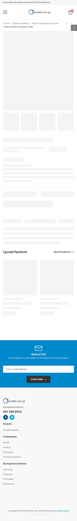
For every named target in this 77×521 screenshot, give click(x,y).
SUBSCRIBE (37, 379)
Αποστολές (8, 469)
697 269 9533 (12, 412)
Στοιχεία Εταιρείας (11, 429)
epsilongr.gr (63, 510)
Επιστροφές (8, 478)
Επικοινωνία (8, 483)
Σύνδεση (7, 447)
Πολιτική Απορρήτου (12, 456)
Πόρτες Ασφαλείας (21, 23)
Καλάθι (6, 442)
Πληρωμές (7, 474)
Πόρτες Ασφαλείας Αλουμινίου (45, 23)
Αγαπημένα (8, 452)
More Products (62, 251)
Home (7, 23)
